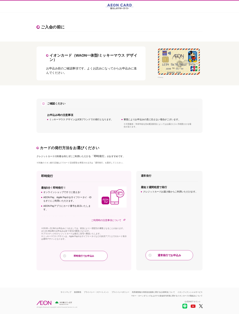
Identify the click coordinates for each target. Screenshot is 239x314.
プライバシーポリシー (120, 292)
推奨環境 (77, 292)
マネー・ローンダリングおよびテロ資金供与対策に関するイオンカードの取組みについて (166, 296)
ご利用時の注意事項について (109, 220)
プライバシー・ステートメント (96, 292)
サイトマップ (66, 292)
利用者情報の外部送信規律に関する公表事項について (153, 292)
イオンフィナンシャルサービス (189, 292)
